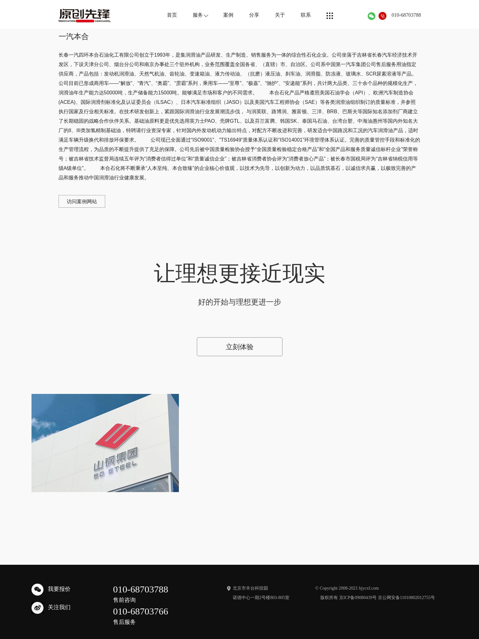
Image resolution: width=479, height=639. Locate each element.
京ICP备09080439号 (358, 590)
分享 (249, 15)
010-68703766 (140, 609)
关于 (275, 15)
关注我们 (51, 600)
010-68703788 (401, 15)
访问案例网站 (82, 201)
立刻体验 (240, 348)
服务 (195, 15)
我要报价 (51, 582)
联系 (301, 15)
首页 (167, 15)
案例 (224, 15)
